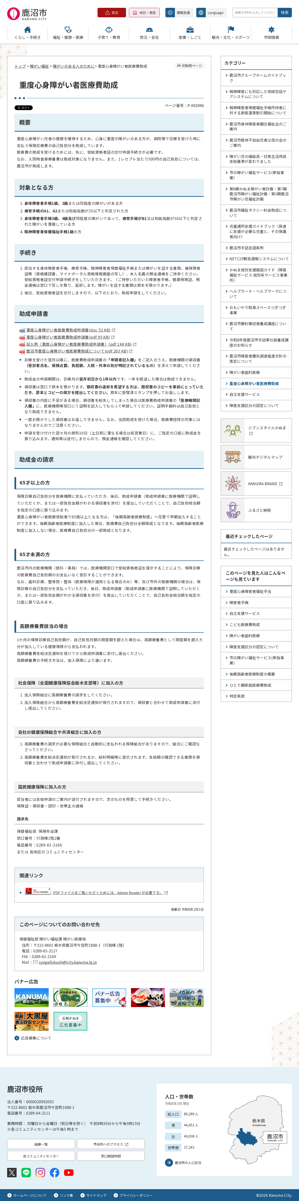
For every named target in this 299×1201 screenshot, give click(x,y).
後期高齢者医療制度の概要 (252, 674)
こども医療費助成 (244, 624)
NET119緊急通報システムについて (259, 258)
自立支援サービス (244, 394)
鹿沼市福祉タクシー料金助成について (257, 212)
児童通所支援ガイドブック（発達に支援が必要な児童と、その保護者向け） (257, 231)
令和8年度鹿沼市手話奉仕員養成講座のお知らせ (259, 342)
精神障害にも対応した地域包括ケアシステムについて (257, 94)
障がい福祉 (39, 66)
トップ (20, 66)
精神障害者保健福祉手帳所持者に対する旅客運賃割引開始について (257, 110)
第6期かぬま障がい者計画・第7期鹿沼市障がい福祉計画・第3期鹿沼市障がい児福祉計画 (259, 194)
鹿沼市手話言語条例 (246, 248)
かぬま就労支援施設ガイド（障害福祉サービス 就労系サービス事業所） (258, 275)
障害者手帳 (238, 602)
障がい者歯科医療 (244, 372)
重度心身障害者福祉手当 (250, 591)
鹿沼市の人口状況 (188, 1162)
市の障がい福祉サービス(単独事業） (256, 175)
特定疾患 (237, 696)
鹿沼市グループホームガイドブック (257, 77)
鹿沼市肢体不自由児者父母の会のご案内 (257, 142)
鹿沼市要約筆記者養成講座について (257, 326)
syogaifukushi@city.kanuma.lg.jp (68, 962)
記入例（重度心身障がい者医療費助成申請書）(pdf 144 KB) (77, 344)
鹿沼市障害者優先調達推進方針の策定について (257, 358)
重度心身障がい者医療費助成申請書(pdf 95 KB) (66, 337)
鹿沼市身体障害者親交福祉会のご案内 (257, 126)
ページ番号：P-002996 (184, 105)
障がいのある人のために (74, 66)
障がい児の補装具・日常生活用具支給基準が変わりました (257, 158)
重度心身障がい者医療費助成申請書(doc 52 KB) (67, 330)
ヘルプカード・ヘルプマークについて (257, 293)
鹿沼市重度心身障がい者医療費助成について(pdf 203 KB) (75, 351)
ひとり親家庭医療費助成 (250, 685)
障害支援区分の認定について (254, 405)
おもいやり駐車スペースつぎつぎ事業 (257, 310)
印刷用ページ (192, 65)
